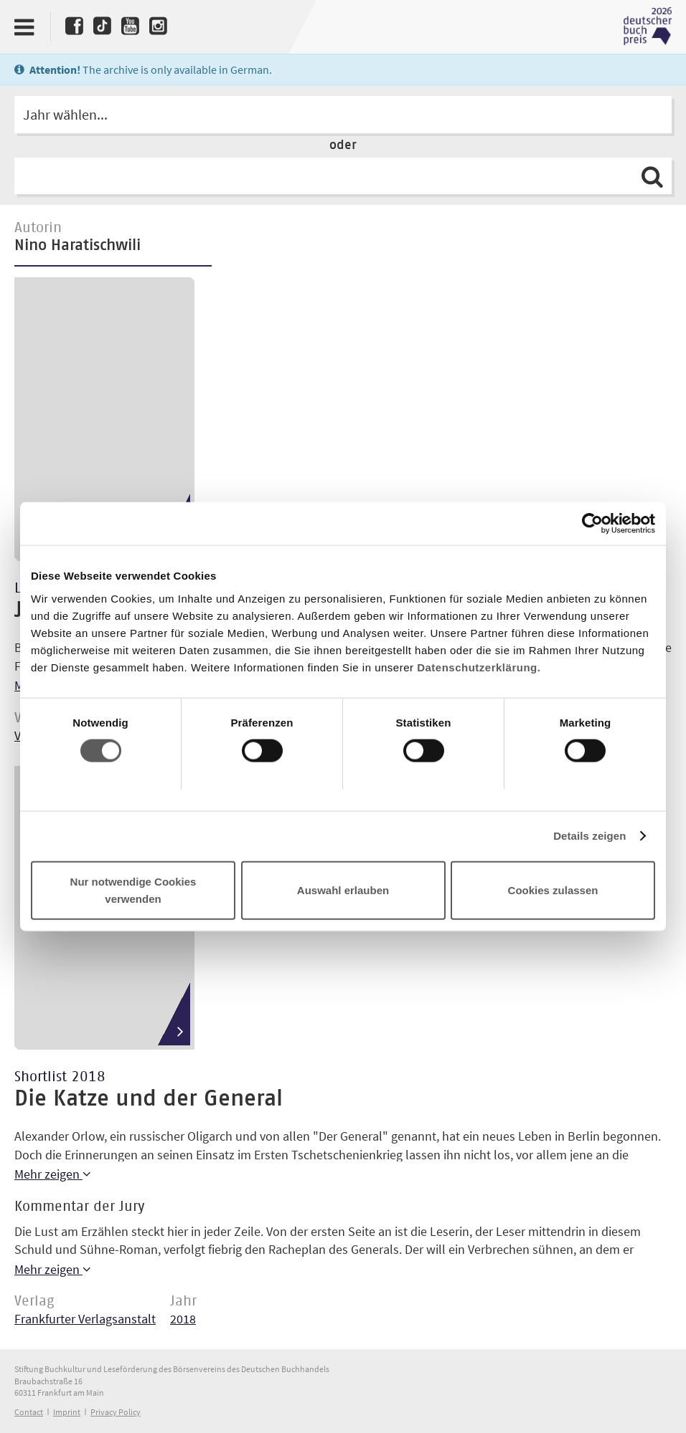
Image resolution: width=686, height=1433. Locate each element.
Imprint (66, 1411)
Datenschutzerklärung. (478, 667)
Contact (28, 1411)
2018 (183, 1318)
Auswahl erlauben (343, 889)
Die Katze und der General (148, 1099)
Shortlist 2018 (59, 1077)
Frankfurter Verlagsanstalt (85, 1318)
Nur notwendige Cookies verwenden (133, 889)
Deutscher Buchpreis (647, 26)
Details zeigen (589, 836)
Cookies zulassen (553, 889)
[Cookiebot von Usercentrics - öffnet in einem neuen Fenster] (592, 524)
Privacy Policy (115, 1411)
